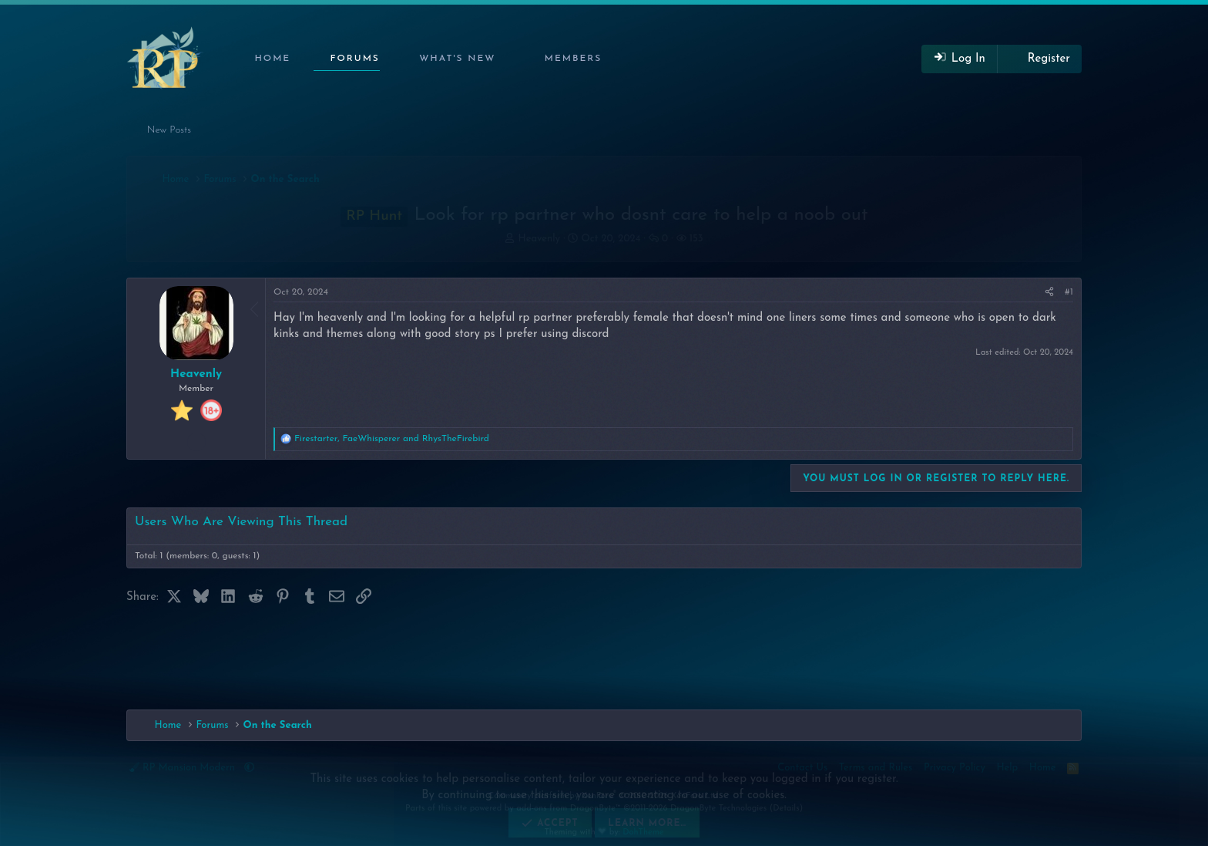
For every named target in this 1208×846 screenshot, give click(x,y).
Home (272, 58)
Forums (355, 58)
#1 (1069, 292)
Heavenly (539, 239)
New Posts (169, 130)
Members (573, 58)
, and (391, 438)
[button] (454, 59)
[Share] (1049, 293)
